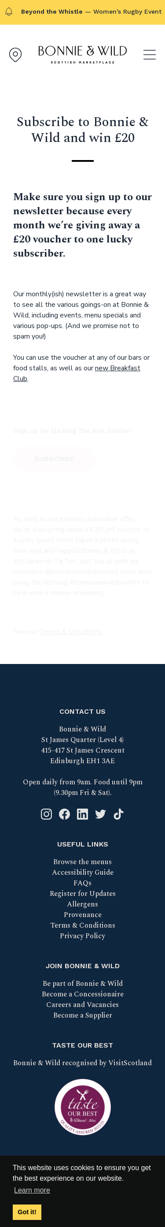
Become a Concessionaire (83, 994)
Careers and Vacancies (82, 1005)
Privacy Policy (82, 936)
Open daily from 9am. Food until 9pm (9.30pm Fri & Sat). (83, 787)
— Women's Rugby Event (91, 11)
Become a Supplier (82, 1015)
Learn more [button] (32, 1190)
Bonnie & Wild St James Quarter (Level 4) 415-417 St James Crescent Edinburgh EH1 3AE (83, 745)
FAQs (82, 883)
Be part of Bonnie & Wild (83, 983)
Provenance (83, 915)
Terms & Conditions (82, 925)
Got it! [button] (27, 1212)
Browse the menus (82, 862)
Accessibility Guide (83, 872)
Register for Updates (83, 893)
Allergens (82, 904)
